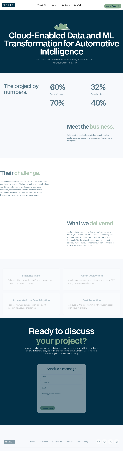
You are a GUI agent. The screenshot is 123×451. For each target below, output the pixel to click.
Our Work (77, 5)
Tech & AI (42, 5)
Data (54, 5)
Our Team (66, 5)
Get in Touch (112, 6)
